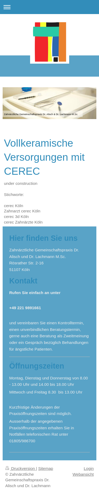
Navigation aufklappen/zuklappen (49, 7)
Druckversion (20, 468)
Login (89, 468)
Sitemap (45, 468)
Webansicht (83, 474)
